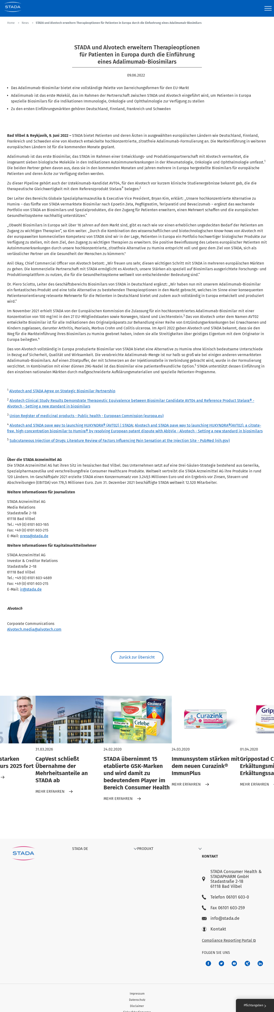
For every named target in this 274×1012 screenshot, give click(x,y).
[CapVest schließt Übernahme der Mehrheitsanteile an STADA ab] (69, 719)
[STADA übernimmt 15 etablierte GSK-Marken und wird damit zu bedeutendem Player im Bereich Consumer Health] (138, 719)
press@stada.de (34, 536)
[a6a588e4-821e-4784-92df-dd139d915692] (221, 963)
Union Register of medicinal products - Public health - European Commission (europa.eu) (87, 416)
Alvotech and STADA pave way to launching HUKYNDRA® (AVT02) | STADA (71, 425)
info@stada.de (220, 918)
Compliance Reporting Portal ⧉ (229, 940)
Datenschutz (137, 1000)
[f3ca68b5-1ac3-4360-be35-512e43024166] (234, 963)
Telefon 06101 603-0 (225, 897)
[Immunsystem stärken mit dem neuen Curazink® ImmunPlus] (206, 719)
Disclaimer (137, 1006)
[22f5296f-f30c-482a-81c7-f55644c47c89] (247, 963)
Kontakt (214, 929)
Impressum (137, 993)
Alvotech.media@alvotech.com (34, 629)
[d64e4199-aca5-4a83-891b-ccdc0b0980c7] (260, 963)
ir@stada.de (31, 589)
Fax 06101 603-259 (223, 907)
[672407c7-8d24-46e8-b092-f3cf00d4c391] (208, 963)
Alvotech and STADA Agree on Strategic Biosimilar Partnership (62, 391)
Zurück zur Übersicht (137, 657)
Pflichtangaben (255, 1005)
